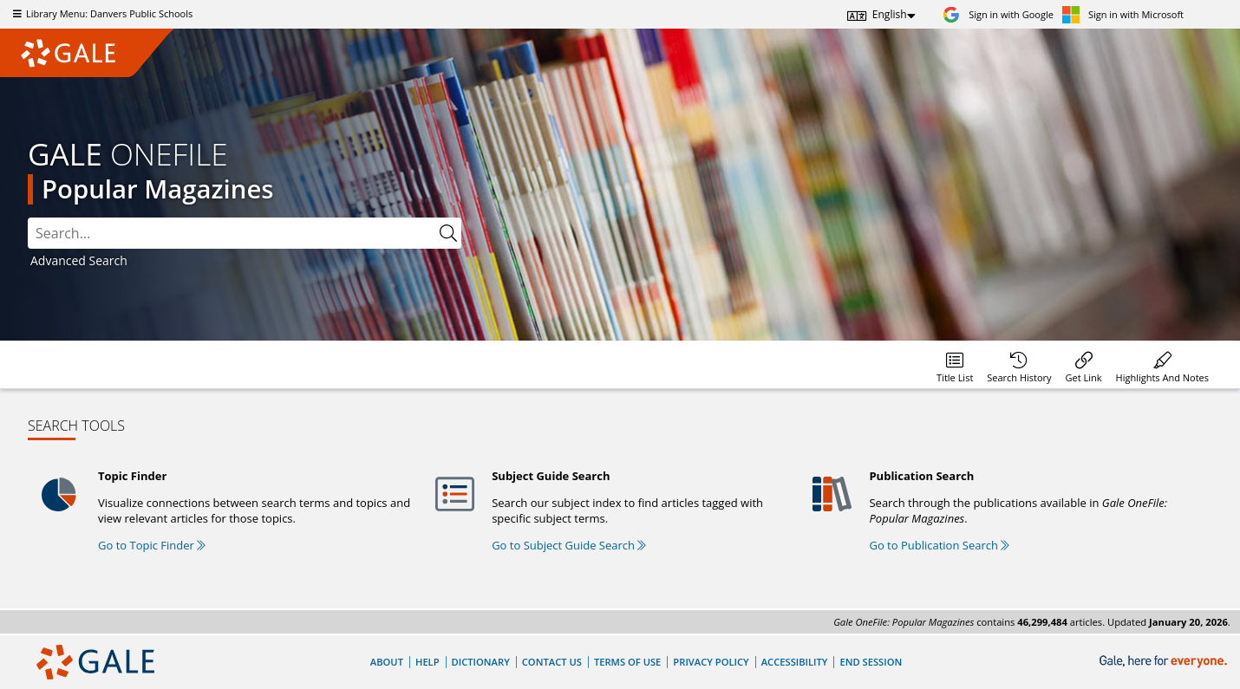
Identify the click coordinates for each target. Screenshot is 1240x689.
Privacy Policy (710, 661)
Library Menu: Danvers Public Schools (101, 13)
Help (427, 661)
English (889, 14)
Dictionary (481, 661)
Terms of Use (627, 661)
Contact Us (552, 661)
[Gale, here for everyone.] (1165, 661)
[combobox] (244, 233)
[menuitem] (955, 364)
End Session (870, 661)
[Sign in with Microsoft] (1123, 14)
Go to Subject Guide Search (569, 545)
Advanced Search (78, 260)
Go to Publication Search (939, 545)
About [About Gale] (386, 661)
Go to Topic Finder (152, 545)
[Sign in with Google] (998, 14)
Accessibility (794, 661)
